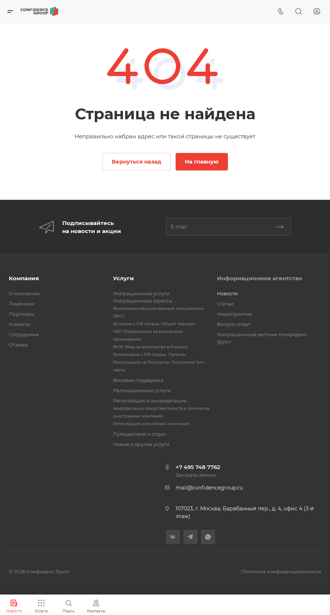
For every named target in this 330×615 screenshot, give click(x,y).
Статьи (225, 304)
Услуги (123, 278)
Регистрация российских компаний (151, 423)
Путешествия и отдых (139, 434)
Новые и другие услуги (141, 444)
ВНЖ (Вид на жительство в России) (150, 346)
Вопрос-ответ (234, 324)
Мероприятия (234, 314)
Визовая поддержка (138, 380)
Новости (227, 293)
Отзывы (18, 345)
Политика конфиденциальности (281, 571)
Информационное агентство (259, 278)
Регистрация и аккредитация (150, 401)
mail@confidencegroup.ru (209, 487)
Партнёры (21, 314)
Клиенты (19, 324)
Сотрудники (24, 334)
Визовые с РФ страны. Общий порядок (154, 323)
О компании (24, 293)
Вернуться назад (136, 161)
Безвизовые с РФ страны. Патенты (149, 354)
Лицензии (21, 304)
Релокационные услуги (142, 390)
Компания (24, 278)
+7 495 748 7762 (198, 467)
